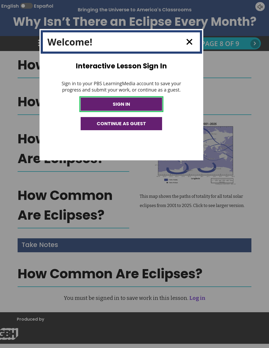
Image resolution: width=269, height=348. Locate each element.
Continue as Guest (121, 123)
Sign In (121, 104)
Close (187, 42)
